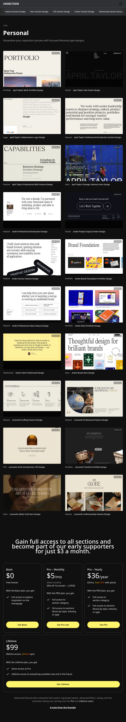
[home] (11, 3)
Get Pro (103, 624)
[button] (120, 4)
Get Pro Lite (63, 624)
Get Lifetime (63, 684)
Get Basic (22, 624)
